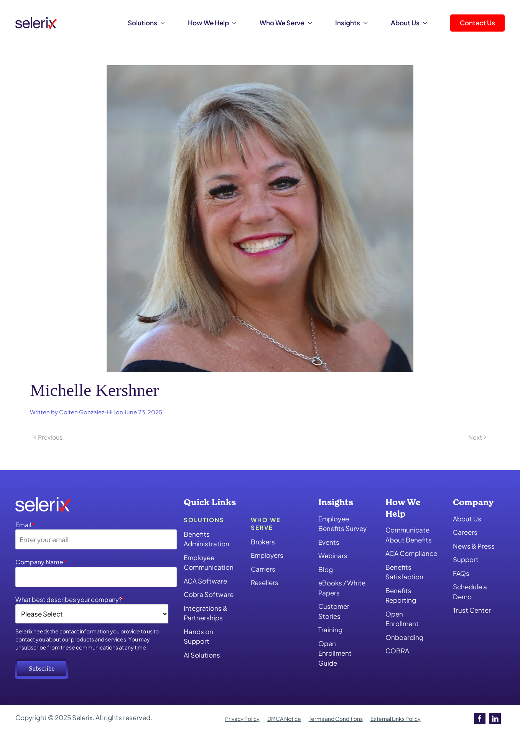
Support (466, 559)
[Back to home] (36, 23)
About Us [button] (409, 22)
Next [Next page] (477, 437)
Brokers (263, 541)
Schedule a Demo (470, 591)
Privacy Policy (242, 718)
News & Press (474, 546)
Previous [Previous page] (48, 437)
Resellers (264, 582)
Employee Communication (209, 562)
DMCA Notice (284, 718)
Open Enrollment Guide (335, 653)
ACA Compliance (411, 553)
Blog (325, 569)
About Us (467, 518)
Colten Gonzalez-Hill (87, 412)
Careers (465, 532)
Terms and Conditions (336, 718)
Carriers (263, 569)
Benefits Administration (206, 539)
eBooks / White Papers (341, 588)
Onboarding (404, 637)
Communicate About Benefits (408, 535)
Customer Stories (333, 611)
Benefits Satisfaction (404, 572)
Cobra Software (209, 594)
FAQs (461, 573)
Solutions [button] (146, 22)
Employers (267, 555)
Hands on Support (198, 636)
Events (328, 542)
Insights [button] (351, 22)
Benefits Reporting (400, 595)
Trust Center (472, 610)
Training (330, 629)
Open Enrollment (402, 619)
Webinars (332, 555)
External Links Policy (395, 718)
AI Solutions (202, 655)
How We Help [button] (212, 22)
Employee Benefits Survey (342, 523)
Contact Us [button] (477, 22)
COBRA (397, 650)
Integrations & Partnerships (205, 613)
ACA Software (205, 581)
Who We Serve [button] (286, 22)
